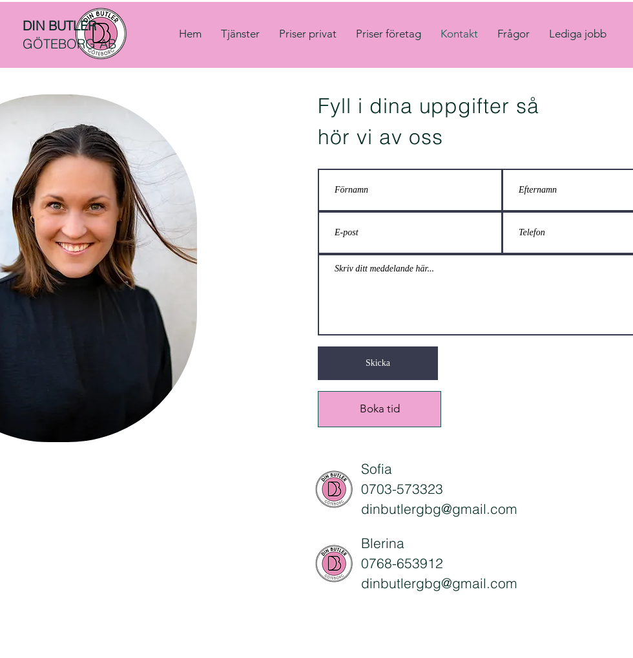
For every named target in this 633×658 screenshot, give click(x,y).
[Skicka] (378, 363)
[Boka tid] (379, 409)
